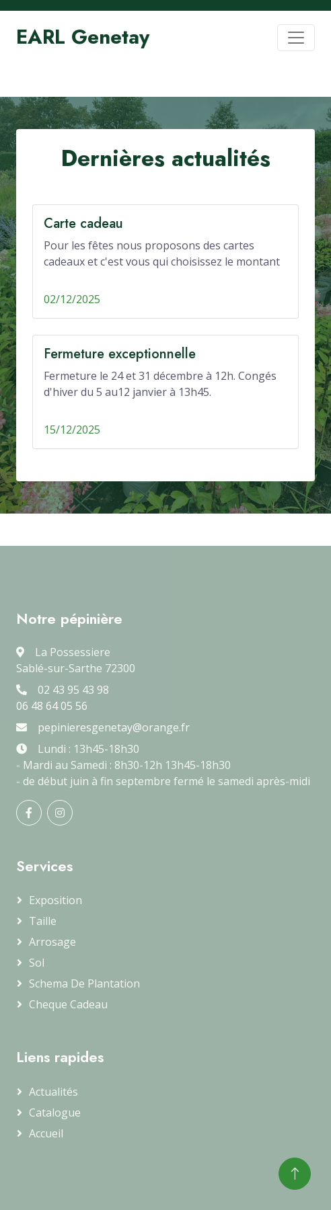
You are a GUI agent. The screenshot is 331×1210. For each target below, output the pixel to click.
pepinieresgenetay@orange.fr (114, 727)
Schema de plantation (84, 983)
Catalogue (55, 1112)
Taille (43, 921)
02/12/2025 (72, 299)
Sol (36, 962)
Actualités (53, 1091)
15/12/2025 (72, 429)
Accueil (46, 1133)
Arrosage (52, 941)
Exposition (55, 900)
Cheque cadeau (68, 1004)
